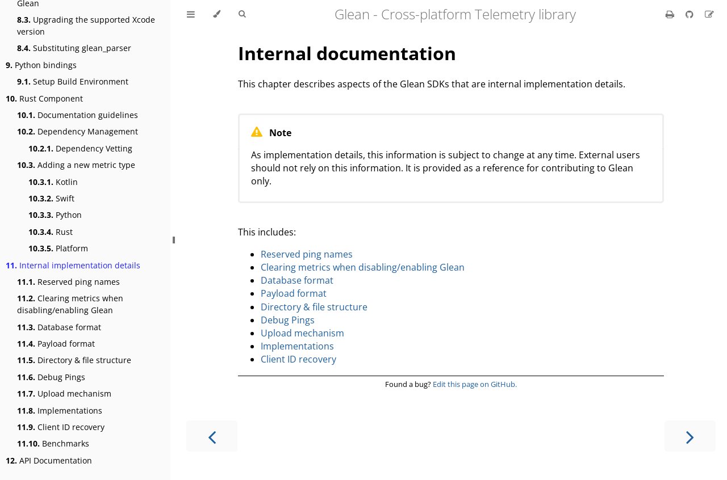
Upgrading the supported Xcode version (86, 25)
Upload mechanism (64, 393)
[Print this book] (671, 14)
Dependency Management (77, 131)
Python (55, 214)
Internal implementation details (73, 265)
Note (280, 133)
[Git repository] (690, 14)
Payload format (56, 343)
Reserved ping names (68, 281)
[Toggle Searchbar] (241, 14)
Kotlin (53, 181)
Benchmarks (53, 443)
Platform (58, 248)
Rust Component (44, 98)
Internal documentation (347, 53)
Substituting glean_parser (74, 48)
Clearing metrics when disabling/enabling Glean (70, 304)
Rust (50, 231)
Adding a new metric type (76, 164)
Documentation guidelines (77, 115)
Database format (59, 327)
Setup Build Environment (72, 81)
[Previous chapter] (211, 436)
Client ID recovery (61, 427)
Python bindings (41, 65)
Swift (51, 198)
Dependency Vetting (80, 148)
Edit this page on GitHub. (475, 384)
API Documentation (49, 460)
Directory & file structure (74, 360)
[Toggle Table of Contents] (191, 14)
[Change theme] (216, 14)
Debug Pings (51, 377)
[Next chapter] (690, 436)
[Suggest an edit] (709, 14)
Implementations (59, 410)
